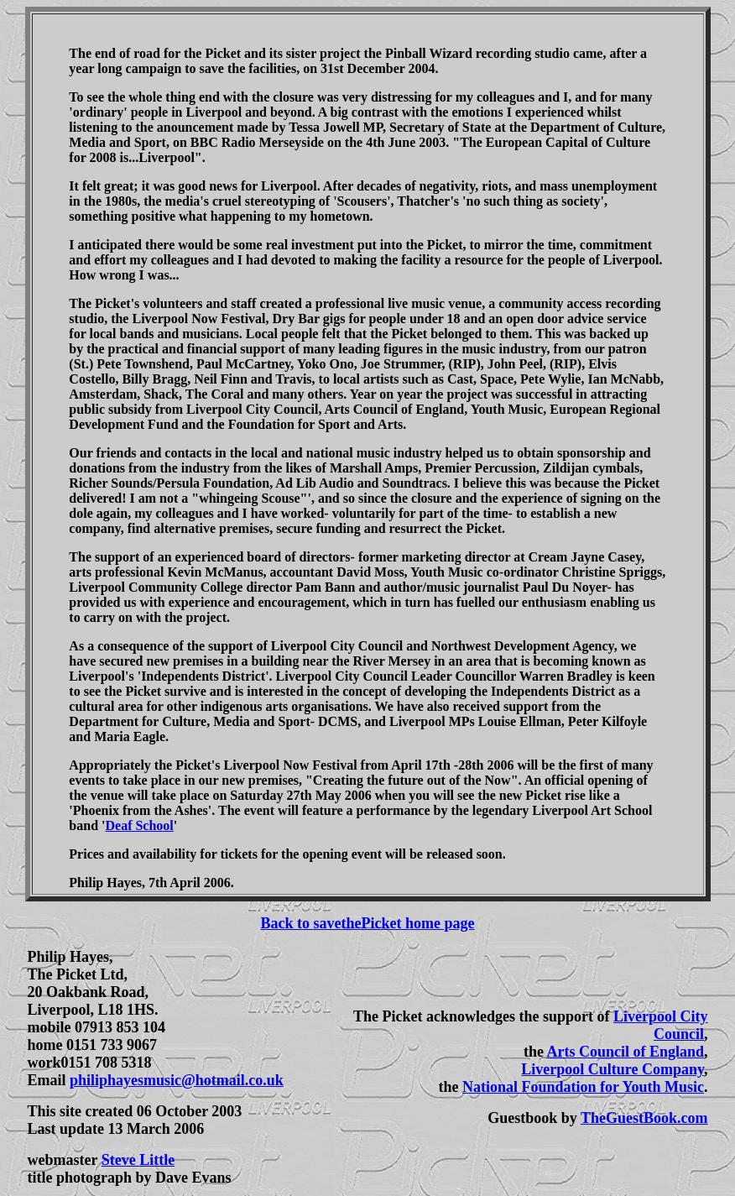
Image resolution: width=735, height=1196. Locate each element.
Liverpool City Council (660, 1025)
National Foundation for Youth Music (583, 1086)
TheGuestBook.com (644, 1118)
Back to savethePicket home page (368, 923)
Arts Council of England (625, 1051)
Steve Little (138, 1160)
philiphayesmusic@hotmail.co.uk (177, 1080)
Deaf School (139, 825)
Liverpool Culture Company (612, 1069)
